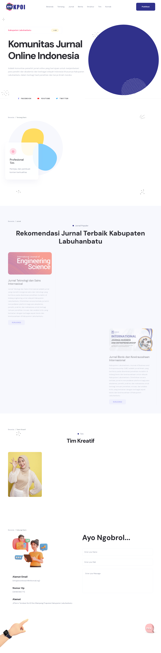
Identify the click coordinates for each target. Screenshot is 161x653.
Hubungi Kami (21, 530)
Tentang (61, 6)
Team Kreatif (21, 429)
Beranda (49, 6)
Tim (99, 6)
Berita (80, 6)
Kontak (108, 6)
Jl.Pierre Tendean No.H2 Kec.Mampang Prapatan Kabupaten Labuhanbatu (42, 603)
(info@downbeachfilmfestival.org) (26, 580)
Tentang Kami (21, 117)
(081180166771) (19, 592)
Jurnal (71, 6)
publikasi (146, 6)
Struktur (90, 6)
